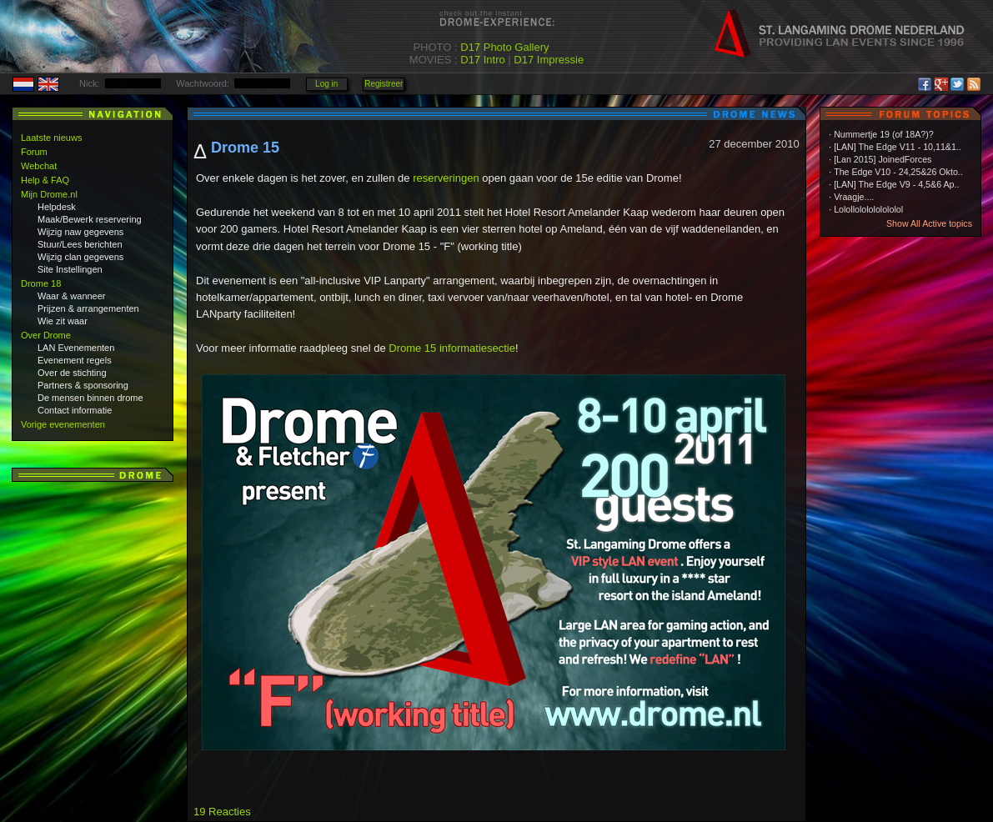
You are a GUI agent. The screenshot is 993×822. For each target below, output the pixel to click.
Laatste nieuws (51, 138)
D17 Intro (482, 59)
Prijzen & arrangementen (88, 308)
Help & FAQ (45, 180)
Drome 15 (245, 147)
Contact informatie (75, 410)
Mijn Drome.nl (49, 194)
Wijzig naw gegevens (80, 232)
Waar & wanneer (72, 296)
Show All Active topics (929, 223)
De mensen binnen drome (90, 398)
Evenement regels (75, 360)
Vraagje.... (854, 197)
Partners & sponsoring (83, 385)
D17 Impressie (549, 59)
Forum (34, 152)
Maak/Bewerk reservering (90, 219)
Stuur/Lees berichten (80, 244)
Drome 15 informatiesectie (452, 348)
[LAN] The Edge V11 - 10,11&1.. (897, 147)
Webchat (39, 166)
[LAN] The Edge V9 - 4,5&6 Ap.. (896, 184)
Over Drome (46, 335)
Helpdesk (57, 207)
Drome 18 (41, 283)
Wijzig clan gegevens (80, 257)
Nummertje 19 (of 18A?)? (884, 134)
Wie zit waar (63, 321)
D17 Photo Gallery (504, 47)
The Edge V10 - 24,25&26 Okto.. (898, 172)
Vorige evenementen (63, 424)
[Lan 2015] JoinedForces (882, 159)
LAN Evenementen (76, 348)
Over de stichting (72, 373)
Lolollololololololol (868, 209)
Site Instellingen (70, 269)
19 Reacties (222, 811)
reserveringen (446, 178)
